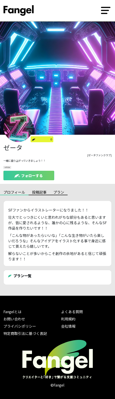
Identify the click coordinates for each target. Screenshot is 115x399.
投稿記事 (39, 192)
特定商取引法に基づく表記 (25, 333)
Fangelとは (12, 311)
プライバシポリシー (19, 326)
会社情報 (68, 326)
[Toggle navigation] (106, 10)
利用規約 (68, 319)
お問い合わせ (14, 319)
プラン (58, 192)
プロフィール (14, 192)
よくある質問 (72, 311)
